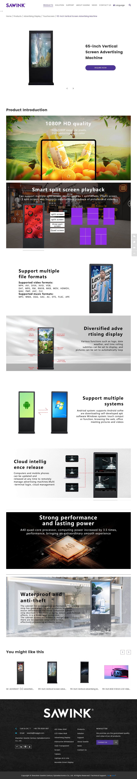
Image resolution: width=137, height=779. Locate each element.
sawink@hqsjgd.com (35, 733)
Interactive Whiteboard (64, 741)
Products (48, 5)
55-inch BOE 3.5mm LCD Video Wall (118, 689)
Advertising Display (32, 16)
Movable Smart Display (64, 762)
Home (9, 16)
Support (70, 5)
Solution (59, 5)
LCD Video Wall (60, 733)
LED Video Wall (60, 729)
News (94, 5)
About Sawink (83, 5)
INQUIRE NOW (101, 67)
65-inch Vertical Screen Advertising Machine (77, 16)
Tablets (57, 754)
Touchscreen (49, 16)
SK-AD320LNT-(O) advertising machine (24, 689)
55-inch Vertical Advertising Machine (87, 689)
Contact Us (105, 5)
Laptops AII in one (61, 758)
